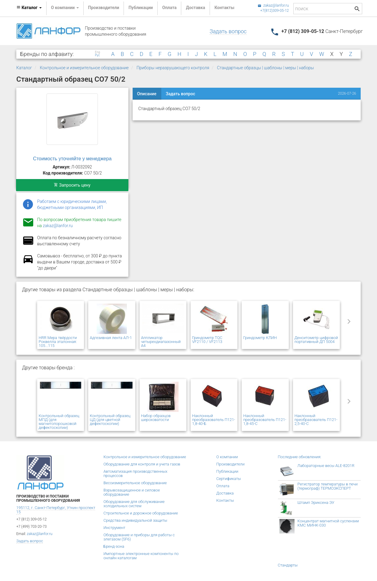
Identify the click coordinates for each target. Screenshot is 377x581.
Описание (146, 93)
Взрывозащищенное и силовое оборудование (132, 492)
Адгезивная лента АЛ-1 (111, 337)
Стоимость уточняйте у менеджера (72, 158)
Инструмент (114, 527)
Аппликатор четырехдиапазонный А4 (161, 341)
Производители (103, 7)
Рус (97, 55)
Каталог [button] (29, 7)
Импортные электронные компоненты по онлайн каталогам (141, 555)
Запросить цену (72, 185)
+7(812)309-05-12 (274, 10)
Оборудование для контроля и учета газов (142, 464)
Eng (97, 52)
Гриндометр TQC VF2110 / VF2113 (207, 339)
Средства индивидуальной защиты (135, 520)
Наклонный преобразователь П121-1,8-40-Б (213, 419)
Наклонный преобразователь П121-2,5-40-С (316, 419)
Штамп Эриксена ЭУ (316, 502)
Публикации (140, 7)
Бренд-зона (114, 546)
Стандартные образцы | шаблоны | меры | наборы (265, 67)
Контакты (224, 7)
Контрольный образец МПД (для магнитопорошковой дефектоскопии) (59, 421)
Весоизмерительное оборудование (135, 483)
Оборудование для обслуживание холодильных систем (134, 503)
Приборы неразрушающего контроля (173, 67)
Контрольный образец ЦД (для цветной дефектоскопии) (110, 419)
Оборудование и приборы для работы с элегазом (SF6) (139, 537)
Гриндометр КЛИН (260, 337)
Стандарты (288, 565)
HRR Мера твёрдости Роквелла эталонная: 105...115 (58, 341)
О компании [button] (65, 7)
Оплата (169, 7)
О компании (227, 457)
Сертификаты (228, 478)
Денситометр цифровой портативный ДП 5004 (316, 339)
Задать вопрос (228, 31)
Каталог (24, 67)
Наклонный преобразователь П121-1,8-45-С (264, 419)
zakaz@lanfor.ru (273, 5)
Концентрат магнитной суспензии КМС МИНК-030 (328, 523)
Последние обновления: (299, 457)
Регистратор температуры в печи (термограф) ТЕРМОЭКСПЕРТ (328, 486)
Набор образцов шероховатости (156, 417)
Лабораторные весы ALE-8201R (326, 465)
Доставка (195, 7)
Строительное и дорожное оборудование (141, 513)
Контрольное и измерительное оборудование (84, 67)
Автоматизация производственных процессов (136, 473)
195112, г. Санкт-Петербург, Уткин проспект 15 (55, 509)
